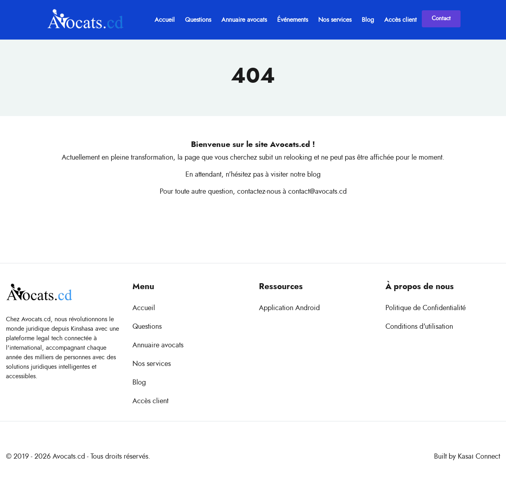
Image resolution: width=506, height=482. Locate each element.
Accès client (400, 20)
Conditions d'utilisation (419, 326)
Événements (292, 20)
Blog (368, 20)
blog (314, 174)
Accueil (165, 20)
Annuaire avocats (244, 20)
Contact (441, 18)
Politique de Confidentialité (425, 308)
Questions (198, 20)
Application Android (289, 308)
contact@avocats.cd (317, 191)
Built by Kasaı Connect (467, 456)
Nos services (334, 20)
